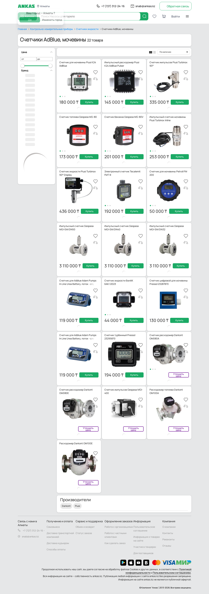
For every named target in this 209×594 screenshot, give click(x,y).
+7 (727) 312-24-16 (113, 6)
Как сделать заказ (115, 543)
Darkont (66, 505)
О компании (169, 526)
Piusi (77, 505)
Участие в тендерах (144, 546)
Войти (175, 16)
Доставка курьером (58, 543)
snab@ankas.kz (145, 6)
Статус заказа (84, 533)
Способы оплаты (56, 549)
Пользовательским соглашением (172, 572)
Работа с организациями (119, 526)
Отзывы (166, 545)
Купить (89, 102)
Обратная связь (178, 6)
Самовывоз (53, 526)
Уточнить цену (178, 374)
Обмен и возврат (85, 526)
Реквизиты (168, 539)
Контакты (167, 533)
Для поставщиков (143, 553)
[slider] (22, 66)
